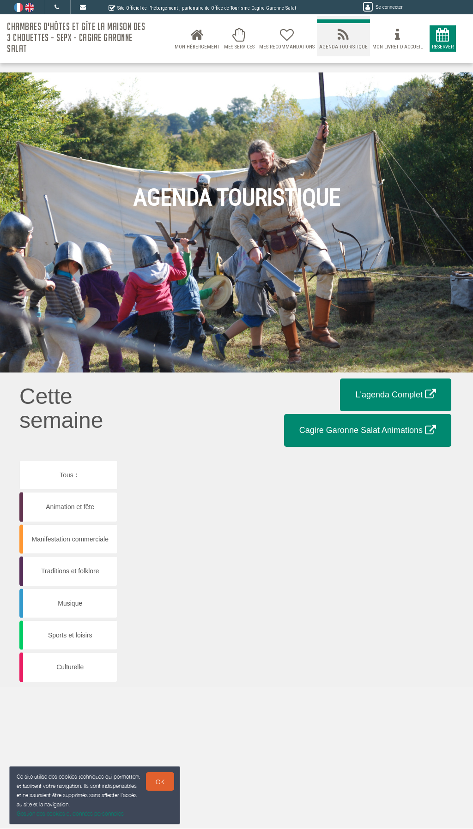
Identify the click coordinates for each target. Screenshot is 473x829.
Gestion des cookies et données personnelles (70, 813)
